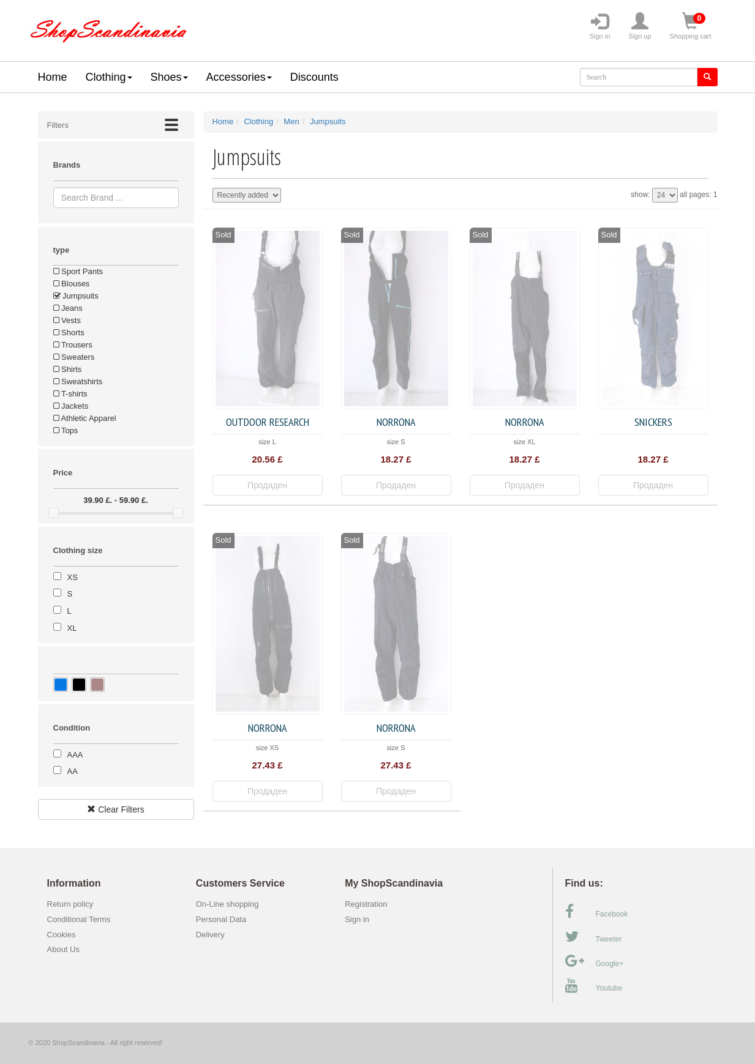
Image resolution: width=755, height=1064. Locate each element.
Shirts (67, 369)
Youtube (594, 985)
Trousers (72, 344)
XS (72, 577)
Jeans (68, 308)
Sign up (639, 26)
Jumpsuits (76, 295)
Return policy (70, 904)
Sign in (600, 26)
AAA (75, 754)
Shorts (69, 332)
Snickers (653, 422)
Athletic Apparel (84, 418)
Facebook (596, 911)
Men (291, 121)
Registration (366, 904)
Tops (65, 430)
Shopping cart (691, 26)
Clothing (109, 77)
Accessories (239, 77)
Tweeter (593, 936)
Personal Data (221, 919)
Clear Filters (115, 809)
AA (72, 771)
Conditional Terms (79, 919)
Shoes (169, 77)
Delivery (210, 934)
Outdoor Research (267, 422)
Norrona (396, 422)
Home (52, 77)
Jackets (71, 406)
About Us (63, 949)
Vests (67, 320)
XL (72, 628)
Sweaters (74, 357)
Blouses (71, 283)
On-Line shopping (230, 904)
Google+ (594, 961)
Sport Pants (78, 271)
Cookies (61, 934)
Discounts (314, 77)
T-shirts (70, 393)
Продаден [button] (267, 485)
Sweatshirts (78, 381)
